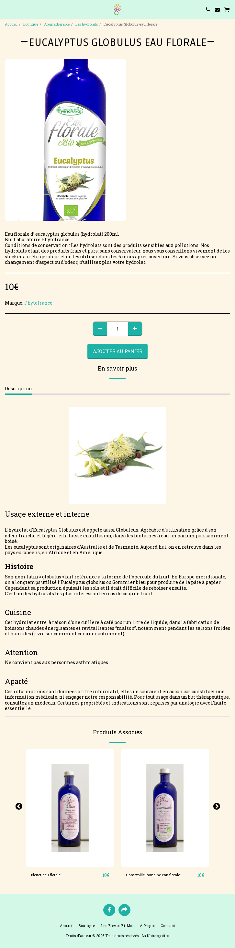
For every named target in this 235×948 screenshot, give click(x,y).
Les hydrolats (86, 24)
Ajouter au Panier (117, 351)
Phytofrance (38, 303)
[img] (70, 808)
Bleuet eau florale (46, 874)
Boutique (30, 24)
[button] (7, 9)
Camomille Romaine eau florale (153, 874)
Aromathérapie (57, 24)
